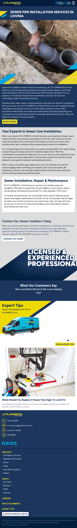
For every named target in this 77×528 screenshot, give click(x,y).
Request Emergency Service (15, 514)
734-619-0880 (10, 420)
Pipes (5, 466)
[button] (68, 340)
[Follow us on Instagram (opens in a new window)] (8, 443)
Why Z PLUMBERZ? (11, 503)
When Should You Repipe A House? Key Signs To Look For (34, 399)
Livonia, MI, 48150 (11, 430)
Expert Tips (8, 509)
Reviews (6, 485)
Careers (6, 498)
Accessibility (13, 525)
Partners (6, 493)
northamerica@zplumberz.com (17, 425)
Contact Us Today (13, 239)
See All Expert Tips (65, 344)
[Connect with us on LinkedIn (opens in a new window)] (16, 443)
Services (6, 452)
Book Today (9, 121)
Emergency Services (12, 455)
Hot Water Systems (11, 469)
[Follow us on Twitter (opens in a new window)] (12, 443)
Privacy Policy (5, 525)
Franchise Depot (22, 525)
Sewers (6, 473)
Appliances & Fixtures (12, 459)
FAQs (5, 489)
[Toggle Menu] (73, 3)
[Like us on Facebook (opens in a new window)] (4, 443)
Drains (6, 462)
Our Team (7, 482)
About (5, 479)
